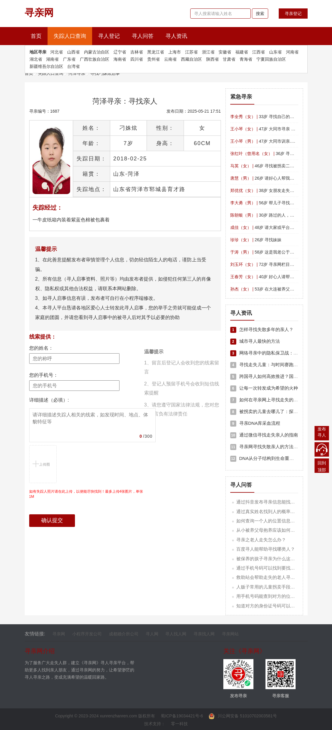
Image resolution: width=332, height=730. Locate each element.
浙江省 (208, 52)
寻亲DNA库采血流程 (255, 423)
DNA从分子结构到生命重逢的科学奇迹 (273, 458)
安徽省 (225, 52)
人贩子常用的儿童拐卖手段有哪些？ (272, 586)
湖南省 (52, 59)
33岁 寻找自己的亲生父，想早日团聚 (279, 116)
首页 (39, 35)
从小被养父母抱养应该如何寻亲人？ (272, 530)
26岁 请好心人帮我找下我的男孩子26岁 (279, 178)
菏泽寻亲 (76, 73)
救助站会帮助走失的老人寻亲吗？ (270, 577)
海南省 (119, 59)
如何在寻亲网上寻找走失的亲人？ (268, 399)
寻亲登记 (293, 13)
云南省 (170, 59)
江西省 (258, 52)
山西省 (73, 52)
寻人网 (152, 633)
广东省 (69, 59)
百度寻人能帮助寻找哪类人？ (265, 549)
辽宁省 (119, 52)
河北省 (56, 52)
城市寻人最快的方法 (255, 341)
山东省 (275, 52)
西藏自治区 (191, 59)
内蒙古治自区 (96, 52)
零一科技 (179, 723)
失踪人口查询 (70, 36)
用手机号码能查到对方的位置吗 (267, 596)
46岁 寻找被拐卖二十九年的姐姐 (272, 165)
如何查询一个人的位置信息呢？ (267, 520)
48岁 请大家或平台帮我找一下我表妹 (277, 227)
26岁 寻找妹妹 (256, 239)
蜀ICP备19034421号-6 (182, 715)
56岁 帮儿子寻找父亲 (264, 202)
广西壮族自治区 (94, 59)
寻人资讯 (176, 36)
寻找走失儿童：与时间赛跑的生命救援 (273, 364)
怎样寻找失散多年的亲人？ (261, 329)
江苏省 (191, 52)
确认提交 (52, 520)
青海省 (246, 59)
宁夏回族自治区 (271, 59)
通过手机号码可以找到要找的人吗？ (272, 567)
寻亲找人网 (204, 633)
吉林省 (136, 52)
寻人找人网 (175, 633)
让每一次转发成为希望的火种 (264, 388)
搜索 (260, 13)
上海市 (174, 52)
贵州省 (153, 59)
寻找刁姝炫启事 (105, 73)
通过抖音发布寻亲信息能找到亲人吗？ (274, 501)
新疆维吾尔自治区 (46, 66)
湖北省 (35, 59)
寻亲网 (58, 633)
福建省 (241, 52)
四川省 (136, 59)
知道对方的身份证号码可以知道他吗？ (274, 605)
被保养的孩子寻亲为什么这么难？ (270, 558)
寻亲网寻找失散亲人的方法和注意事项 (273, 446)
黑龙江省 (155, 52)
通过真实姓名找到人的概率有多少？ (272, 511)
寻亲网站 (230, 633)
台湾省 (73, 66)
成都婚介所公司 (123, 633)
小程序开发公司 (87, 633)
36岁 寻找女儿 (266, 153)
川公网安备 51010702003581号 (243, 715)
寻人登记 (109, 36)
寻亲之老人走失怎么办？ (261, 539)
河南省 (292, 52)
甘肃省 (229, 59)
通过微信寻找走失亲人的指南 (264, 434)
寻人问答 (143, 36)
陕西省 (212, 59)
